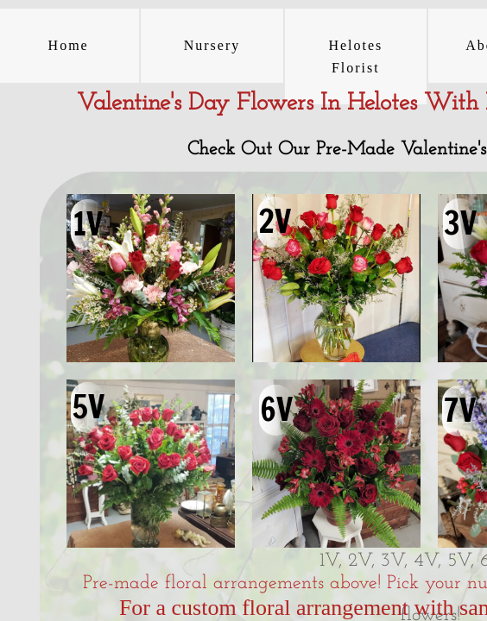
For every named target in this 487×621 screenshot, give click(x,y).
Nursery (212, 45)
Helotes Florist (355, 56)
